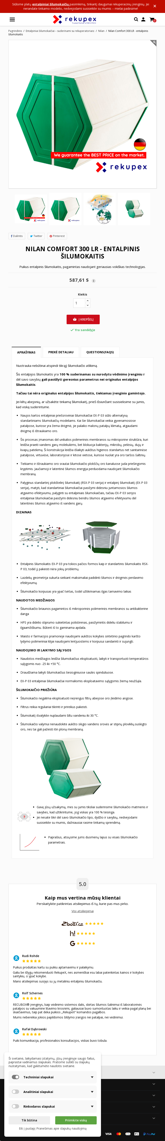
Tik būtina (29, 1120)
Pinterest (57, 236)
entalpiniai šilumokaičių (51, 4)
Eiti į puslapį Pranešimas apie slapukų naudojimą (53, 1128)
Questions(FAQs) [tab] (100, 352)
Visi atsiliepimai (83, 911)
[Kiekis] (79, 303)
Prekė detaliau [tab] (60, 352)
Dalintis (17, 236)
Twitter (36, 236)
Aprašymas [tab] (26, 352)
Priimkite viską (76, 1120)
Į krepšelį (83, 319)
